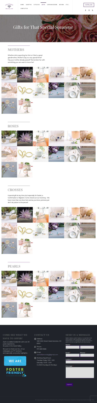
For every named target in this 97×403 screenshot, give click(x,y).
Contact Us (24, 8)
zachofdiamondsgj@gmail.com (47, 355)
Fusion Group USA (88, 400)
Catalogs (37, 4)
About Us (28, 4)
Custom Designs (52, 4)
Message (69, 366)
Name (68, 345)
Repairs (61, 4)
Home (22, 4)
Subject (69, 359)
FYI (67, 4)
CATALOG (88, 5)
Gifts (43, 4)
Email (68, 353)
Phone (83, 353)
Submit (69, 384)
